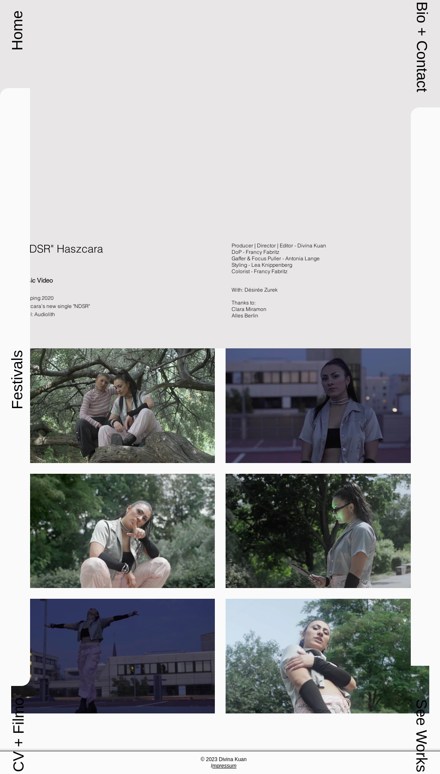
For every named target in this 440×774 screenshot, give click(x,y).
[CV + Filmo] (18, 734)
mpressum (224, 766)
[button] (421, 46)
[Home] (16, 30)
